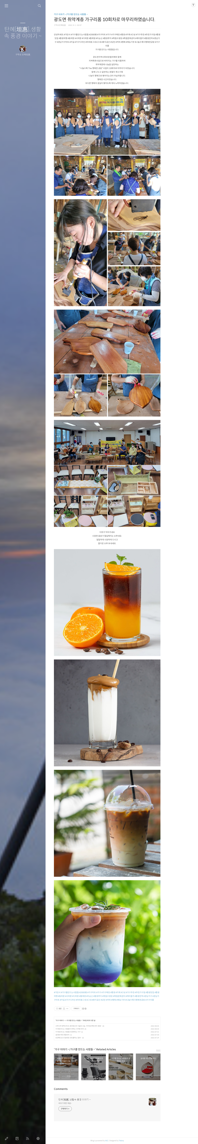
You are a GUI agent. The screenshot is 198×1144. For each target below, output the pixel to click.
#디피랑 (90, 996)
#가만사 (72, 992)
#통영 (127, 992)
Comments (75, 1089)
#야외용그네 (96, 1000)
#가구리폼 (164, 1000)
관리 (38, 1138)
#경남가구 (162, 996)
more (173, 1050)
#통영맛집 (164, 992)
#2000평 (98, 992)
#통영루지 (112, 996)
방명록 (17, 1138)
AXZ (121, 1141)
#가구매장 (120, 992)
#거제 (132, 992)
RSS (28, 1138)
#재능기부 (135, 1000)
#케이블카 (144, 996)
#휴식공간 (111, 1000)
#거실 (77, 1000)
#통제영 (97, 996)
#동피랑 (76, 996)
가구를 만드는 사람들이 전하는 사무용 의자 (84, 1029)
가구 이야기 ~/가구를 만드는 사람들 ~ (85, 14)
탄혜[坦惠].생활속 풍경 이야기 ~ (23, 32)
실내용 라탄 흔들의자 (77, 1035)
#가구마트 (106, 992)
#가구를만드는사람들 (84, 992)
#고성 (137, 992)
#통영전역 (153, 996)
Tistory (136, 1141)
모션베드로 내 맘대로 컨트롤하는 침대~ (83, 1038)
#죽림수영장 (122, 996)
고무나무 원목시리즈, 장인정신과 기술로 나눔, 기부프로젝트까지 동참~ (93, 1026)
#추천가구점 (155, 992)
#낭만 (117, 1000)
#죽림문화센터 (134, 996)
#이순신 (104, 996)
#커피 (123, 1000)
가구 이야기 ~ (75, 1020)
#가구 (113, 992)
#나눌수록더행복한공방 (150, 1000)
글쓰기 (7, 1138)
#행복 (128, 1000)
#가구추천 (145, 992)
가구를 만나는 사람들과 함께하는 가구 (82, 1032)
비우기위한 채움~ (80, 1103)
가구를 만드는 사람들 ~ (89, 1020)
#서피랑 (83, 996)
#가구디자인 (85, 1000)
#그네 (103, 1000)
